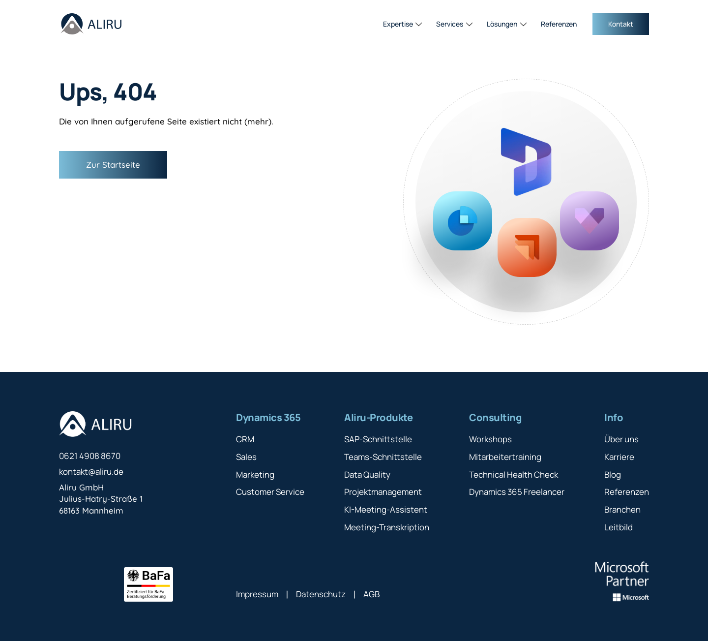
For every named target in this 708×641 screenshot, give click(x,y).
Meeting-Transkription (386, 527)
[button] (403, 23)
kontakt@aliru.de (91, 471)
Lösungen (502, 24)
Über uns (621, 439)
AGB (371, 594)
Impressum (257, 594)
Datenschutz (321, 594)
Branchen (622, 509)
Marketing (255, 474)
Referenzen (559, 24)
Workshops (490, 439)
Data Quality (367, 474)
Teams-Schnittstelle (383, 456)
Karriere (619, 456)
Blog (612, 474)
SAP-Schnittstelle (378, 439)
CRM (245, 439)
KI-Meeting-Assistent (385, 509)
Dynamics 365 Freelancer (516, 491)
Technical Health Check (513, 474)
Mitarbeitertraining (505, 456)
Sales (246, 456)
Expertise (398, 24)
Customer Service (270, 491)
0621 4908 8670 (89, 455)
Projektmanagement (383, 491)
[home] (91, 24)
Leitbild (618, 527)
